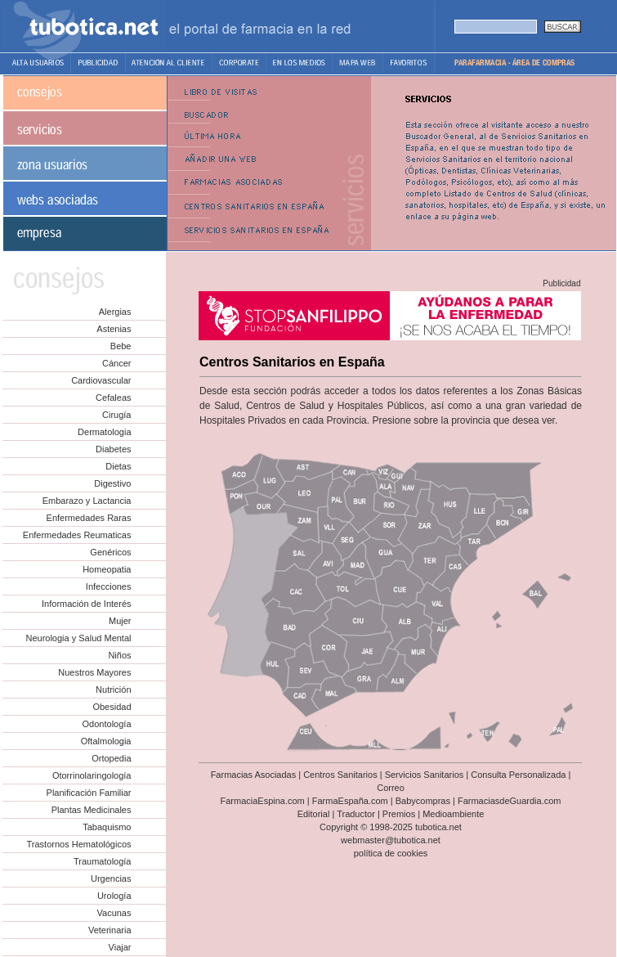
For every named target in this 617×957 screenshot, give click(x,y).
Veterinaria (110, 930)
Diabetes (113, 449)
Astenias (113, 329)
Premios (398, 814)
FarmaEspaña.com (350, 801)
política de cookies (391, 853)
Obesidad (111, 707)
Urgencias (111, 878)
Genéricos (110, 552)
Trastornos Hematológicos (79, 844)
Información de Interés (86, 604)
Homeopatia (107, 569)
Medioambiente (453, 814)
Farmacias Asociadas (254, 775)
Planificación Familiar (89, 793)
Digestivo (112, 483)
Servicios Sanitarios (424, 775)
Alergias (115, 312)
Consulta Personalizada (518, 775)
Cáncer (116, 363)
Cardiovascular (101, 380)
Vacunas (114, 913)
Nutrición (113, 689)
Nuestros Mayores (94, 672)
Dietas (118, 466)
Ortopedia (111, 758)
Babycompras (423, 801)
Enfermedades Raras (89, 518)
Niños (119, 655)
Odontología (107, 724)
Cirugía (116, 415)
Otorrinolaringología (92, 775)
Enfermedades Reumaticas (77, 535)
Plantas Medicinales (91, 810)
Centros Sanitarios (340, 775)
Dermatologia (104, 432)
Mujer (120, 621)
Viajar (120, 947)
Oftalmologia (106, 741)
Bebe (121, 346)
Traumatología (103, 861)
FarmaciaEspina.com (262, 801)
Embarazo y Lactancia (87, 500)
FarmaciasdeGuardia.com (509, 801)
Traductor (356, 814)
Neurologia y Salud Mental (78, 638)
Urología (114, 896)
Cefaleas (113, 397)
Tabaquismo (107, 827)
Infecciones (109, 586)
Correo (391, 788)
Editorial (313, 814)
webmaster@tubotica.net (390, 840)
